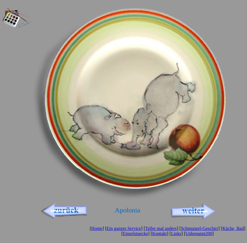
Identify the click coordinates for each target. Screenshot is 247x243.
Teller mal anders (161, 228)
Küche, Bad (233, 228)
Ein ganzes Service (123, 228)
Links (176, 233)
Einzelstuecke (135, 233)
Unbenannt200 (198, 233)
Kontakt (159, 233)
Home (96, 228)
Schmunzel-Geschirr (199, 228)
